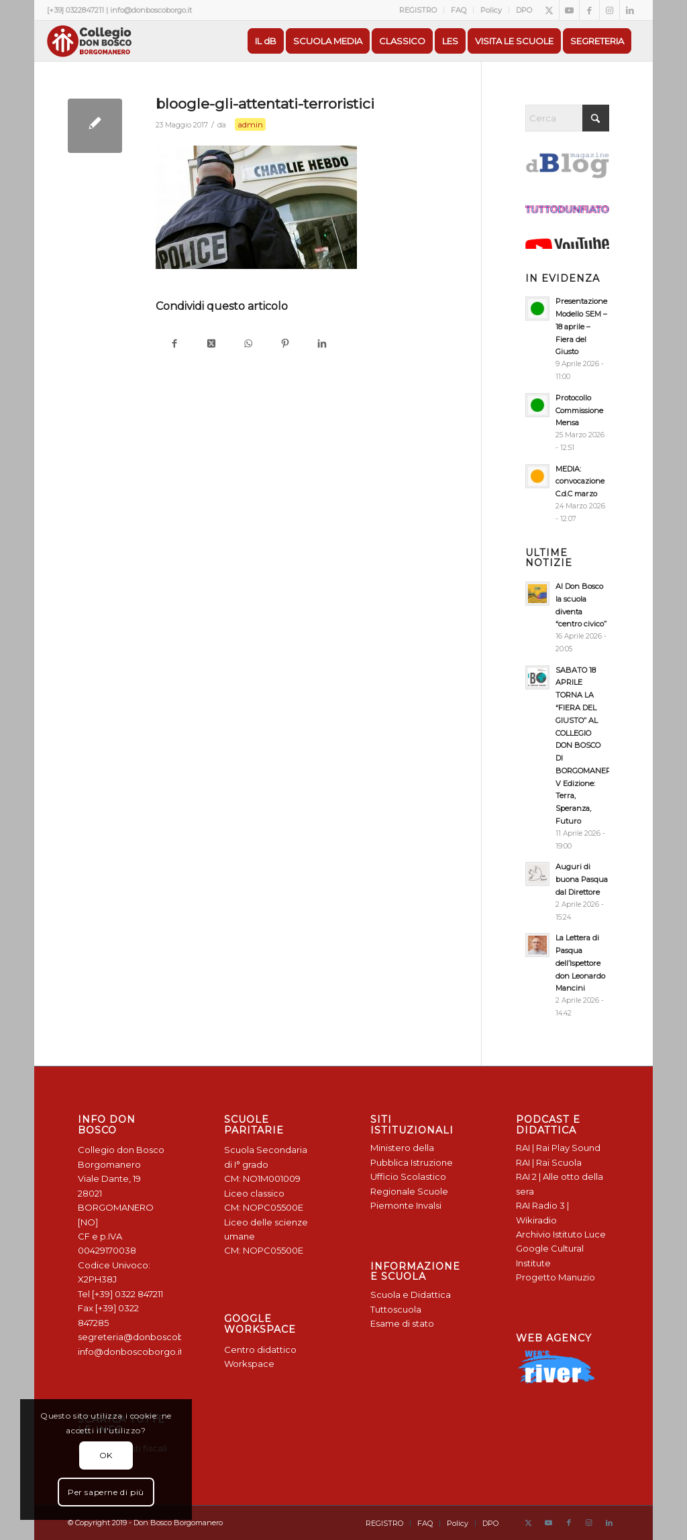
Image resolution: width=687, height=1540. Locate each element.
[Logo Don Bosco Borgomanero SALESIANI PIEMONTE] (89, 41)
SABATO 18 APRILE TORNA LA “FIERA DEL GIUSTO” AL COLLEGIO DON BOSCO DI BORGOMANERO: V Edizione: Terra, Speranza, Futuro (587, 745)
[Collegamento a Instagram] (609, 10)
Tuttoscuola (395, 1309)
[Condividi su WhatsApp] (247, 344)
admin (250, 124)
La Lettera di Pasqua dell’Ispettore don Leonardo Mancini (580, 963)
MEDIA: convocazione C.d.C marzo (580, 481)
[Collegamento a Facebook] (589, 10)
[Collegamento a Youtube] (569, 10)
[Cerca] (567, 118)
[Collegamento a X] (549, 10)
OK (106, 1455)
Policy (491, 10)
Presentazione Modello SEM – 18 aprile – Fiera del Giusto (581, 326)
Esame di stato (402, 1323)
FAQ (458, 10)
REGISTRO (418, 10)
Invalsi (428, 1205)
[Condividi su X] (211, 344)
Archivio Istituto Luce (561, 1234)
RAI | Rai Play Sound (558, 1147)
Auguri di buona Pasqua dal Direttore (582, 879)
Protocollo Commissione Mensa (579, 410)
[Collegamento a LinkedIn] (630, 10)
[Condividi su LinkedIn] (321, 344)
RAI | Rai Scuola (549, 1162)
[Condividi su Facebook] (174, 344)
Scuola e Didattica (410, 1294)
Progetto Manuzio (555, 1277)
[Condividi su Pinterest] (284, 344)
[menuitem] (418, 10)
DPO (524, 10)
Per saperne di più (106, 1492)
